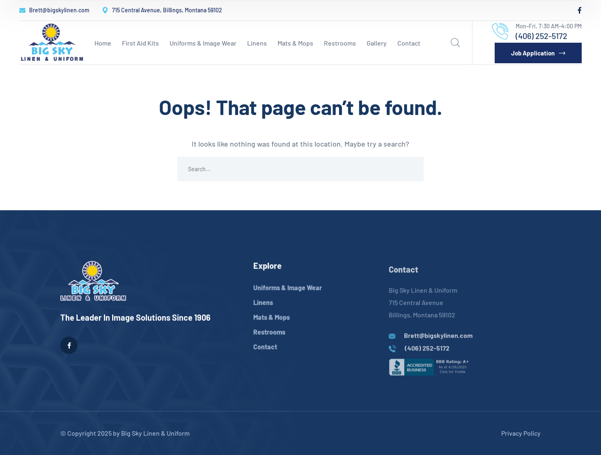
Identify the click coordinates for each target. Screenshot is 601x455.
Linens (263, 310)
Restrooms (269, 339)
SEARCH (411, 169)
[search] (455, 42)
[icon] (580, 10)
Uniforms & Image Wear (287, 295)
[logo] (52, 41)
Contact (265, 354)
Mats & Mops (271, 325)
